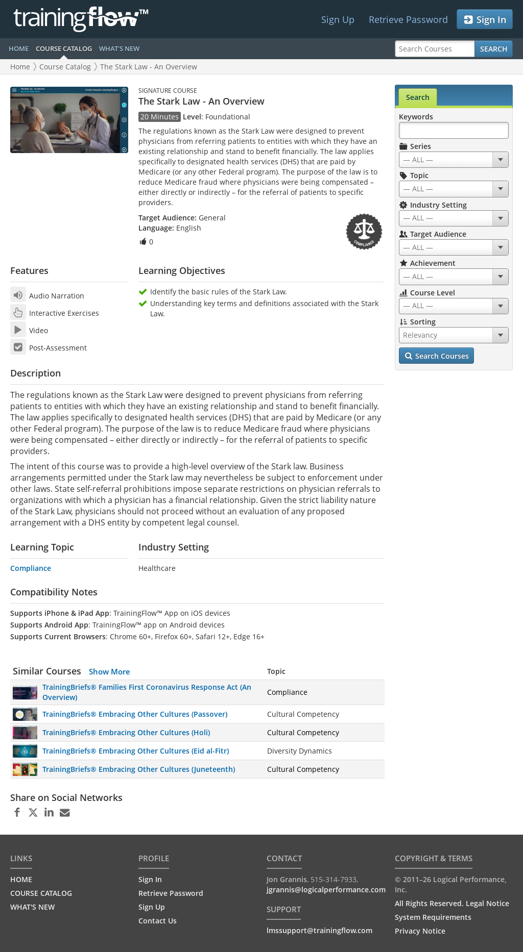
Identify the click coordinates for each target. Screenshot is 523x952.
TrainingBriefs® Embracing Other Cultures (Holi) (126, 732)
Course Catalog (65, 66)
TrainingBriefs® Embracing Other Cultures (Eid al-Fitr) (135, 751)
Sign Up (337, 19)
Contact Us (157, 920)
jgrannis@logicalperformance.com (326, 889)
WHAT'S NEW (119, 48)
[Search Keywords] (454, 130)
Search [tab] (418, 97)
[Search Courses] (435, 48)
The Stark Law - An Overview (148, 66)
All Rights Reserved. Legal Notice (452, 903)
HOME (19, 48)
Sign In (484, 19)
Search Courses (436, 356)
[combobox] (454, 160)
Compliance (30, 568)
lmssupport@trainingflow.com (319, 930)
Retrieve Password (408, 19)
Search (494, 49)
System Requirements (433, 917)
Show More (109, 671)
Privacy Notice (420, 931)
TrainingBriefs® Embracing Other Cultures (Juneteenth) (138, 769)
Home (20, 66)
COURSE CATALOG (64, 48)
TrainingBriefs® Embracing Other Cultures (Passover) (134, 714)
